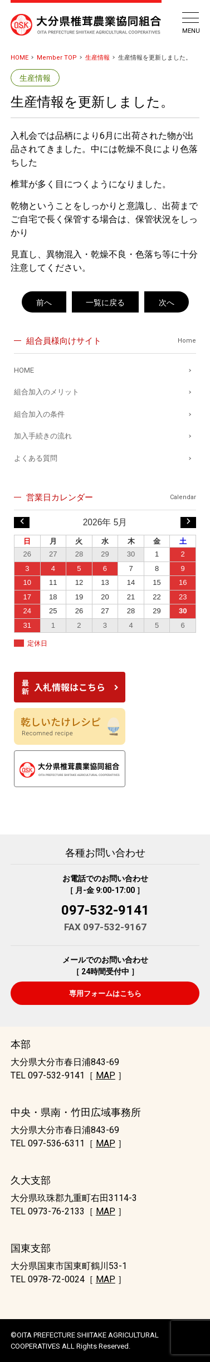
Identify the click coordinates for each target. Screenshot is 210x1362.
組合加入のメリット (46, 392)
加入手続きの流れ (43, 436)
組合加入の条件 (39, 414)
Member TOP (57, 57)
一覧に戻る (105, 302)
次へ (166, 302)
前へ (44, 302)
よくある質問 (35, 458)
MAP (105, 1075)
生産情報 (97, 57)
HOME (19, 57)
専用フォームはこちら (105, 993)
